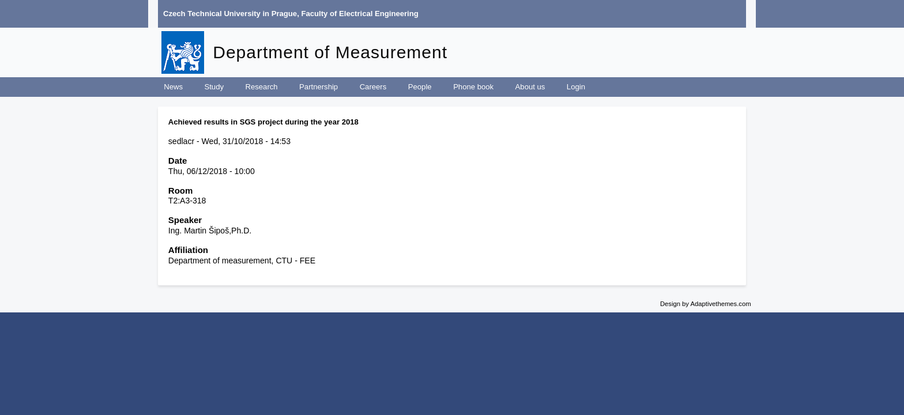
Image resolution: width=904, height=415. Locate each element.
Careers (373, 86)
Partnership (318, 86)
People (420, 86)
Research (262, 86)
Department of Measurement (330, 52)
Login (576, 86)
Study (214, 86)
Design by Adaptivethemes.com (705, 303)
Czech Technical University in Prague (230, 13)
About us (530, 86)
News (173, 86)
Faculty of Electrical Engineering (360, 13)
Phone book (473, 86)
